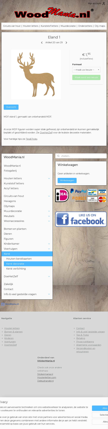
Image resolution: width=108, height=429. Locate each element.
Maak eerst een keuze (86, 77)
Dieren (8, 233)
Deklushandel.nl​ (45, 381)
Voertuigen (27, 248)
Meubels (27, 216)
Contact (8, 289)
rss (48, 423)
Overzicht (11, 107)
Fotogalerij (10, 170)
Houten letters (30, 26)
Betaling (80, 338)
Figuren (8, 238)
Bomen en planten (15, 228)
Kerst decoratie (15, 263)
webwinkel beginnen (59, 423)
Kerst (27, 253)
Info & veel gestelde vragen (27, 294)
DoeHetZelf (46, 132)
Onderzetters (85, 26)
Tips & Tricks (82, 335)
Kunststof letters (49, 26)
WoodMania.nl (12, 165)
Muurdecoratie (68, 26)
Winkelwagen (67, 180)
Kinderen (9, 338)
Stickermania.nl (45, 374)
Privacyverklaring (85, 341)
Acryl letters (11, 188)
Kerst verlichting (16, 268)
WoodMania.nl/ (10, 304)
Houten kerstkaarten (19, 258)
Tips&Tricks (31, 139)
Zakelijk (8, 284)
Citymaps (9, 206)
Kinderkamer (27, 243)
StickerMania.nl (46, 361)
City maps (100, 26)
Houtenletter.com (46, 377)
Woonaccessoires (27, 221)
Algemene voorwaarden (88, 345)
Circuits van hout (11, 26)
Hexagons (10, 201)
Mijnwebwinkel (85, 423)
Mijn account (96, 3)
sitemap (43, 423)
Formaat (77, 64)
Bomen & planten (13, 331)
